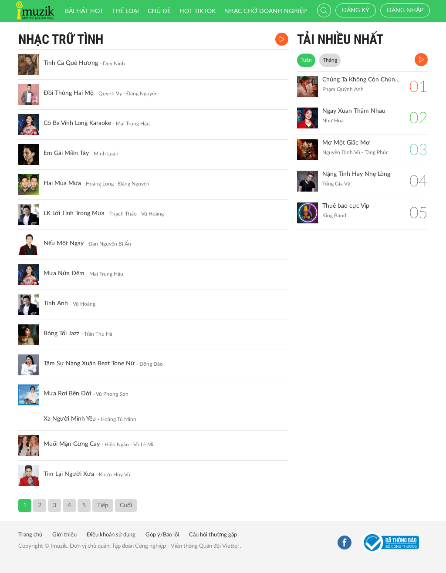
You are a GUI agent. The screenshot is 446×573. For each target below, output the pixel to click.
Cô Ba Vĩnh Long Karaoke (77, 123)
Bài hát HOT (84, 11)
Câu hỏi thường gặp (213, 535)
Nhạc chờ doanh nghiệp (265, 11)
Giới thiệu (64, 535)
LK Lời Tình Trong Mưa (74, 213)
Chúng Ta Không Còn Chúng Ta (361, 80)
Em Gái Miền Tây (66, 153)
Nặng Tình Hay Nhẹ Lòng (356, 174)
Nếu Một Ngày (64, 243)
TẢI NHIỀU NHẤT (340, 39)
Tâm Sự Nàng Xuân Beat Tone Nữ (89, 364)
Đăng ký (355, 10)
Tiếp (102, 505)
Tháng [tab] (330, 60)
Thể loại (125, 11)
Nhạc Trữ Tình (60, 39)
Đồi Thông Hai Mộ (69, 93)
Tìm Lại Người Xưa (69, 474)
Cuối (126, 505)
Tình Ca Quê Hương (71, 63)
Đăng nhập (405, 10)
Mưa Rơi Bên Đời (67, 394)
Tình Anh (56, 303)
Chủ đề (159, 11)
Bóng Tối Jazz (61, 333)
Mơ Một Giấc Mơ (346, 143)
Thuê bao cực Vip (345, 206)
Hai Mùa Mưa (62, 183)
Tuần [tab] (306, 60)
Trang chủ (30, 535)
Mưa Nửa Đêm (64, 273)
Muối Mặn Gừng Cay (72, 444)
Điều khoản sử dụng (111, 535)
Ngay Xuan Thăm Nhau (353, 111)
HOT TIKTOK (197, 11)
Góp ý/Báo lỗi (162, 535)
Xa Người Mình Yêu (70, 419)
